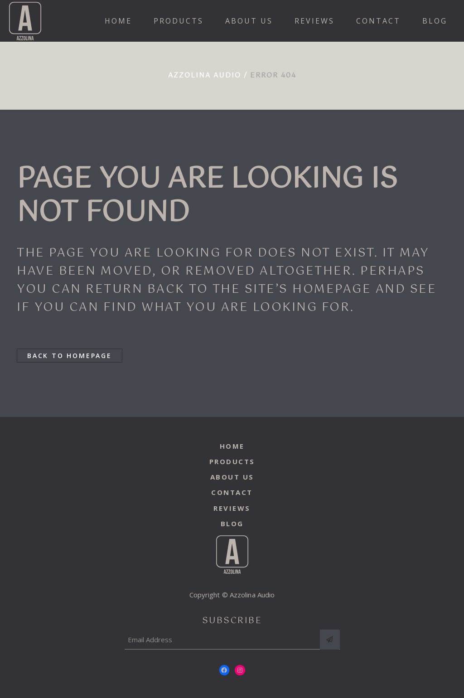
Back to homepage (69, 355)
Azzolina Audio (204, 75)
